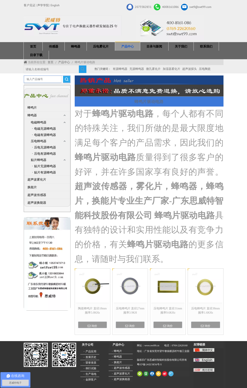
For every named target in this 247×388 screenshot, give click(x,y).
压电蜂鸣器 (38, 141)
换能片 (32, 187)
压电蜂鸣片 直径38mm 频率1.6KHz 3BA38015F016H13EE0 (205, 311)
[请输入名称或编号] (51, 69)
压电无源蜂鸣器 (45, 147)
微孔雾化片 (153, 69)
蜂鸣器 (75, 46)
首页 (33, 46)
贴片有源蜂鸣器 (45, 172)
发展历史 (91, 357)
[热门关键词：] (82, 69)
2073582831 (139, 7)
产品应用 (91, 351)
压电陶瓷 (205, 69)
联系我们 (206, 46)
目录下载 (36, 55)
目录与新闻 (154, 46)
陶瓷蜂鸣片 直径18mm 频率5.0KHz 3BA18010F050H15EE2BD (92, 311)
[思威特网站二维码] (64, 355)
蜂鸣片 (32, 107)
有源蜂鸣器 (120, 69)
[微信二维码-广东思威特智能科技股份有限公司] (36, 355)
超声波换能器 (36, 202)
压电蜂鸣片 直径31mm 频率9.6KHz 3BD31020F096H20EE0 (167, 311)
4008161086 (166, 7)
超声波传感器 (36, 195)
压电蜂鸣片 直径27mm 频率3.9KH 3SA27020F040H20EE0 (130, 311)
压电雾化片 (101, 46)
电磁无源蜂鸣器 (45, 128)
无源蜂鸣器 (136, 69)
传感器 (53, 46)
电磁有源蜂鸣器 (45, 135)
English (55, 5)
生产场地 (91, 373)
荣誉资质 (91, 362)
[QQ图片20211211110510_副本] (47, 263)
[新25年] (73, 25)
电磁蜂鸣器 (38, 122)
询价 (92, 326)
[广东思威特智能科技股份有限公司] (170, 27)
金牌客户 (91, 379)
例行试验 (91, 368)
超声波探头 (189, 69)
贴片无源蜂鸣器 (45, 166)
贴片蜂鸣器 (38, 160)
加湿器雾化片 (171, 69)
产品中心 (127, 46)
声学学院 (43, 5)
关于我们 (181, 46)
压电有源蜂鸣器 (45, 153)
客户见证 (29, 5)
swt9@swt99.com (196, 7)
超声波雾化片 (36, 179)
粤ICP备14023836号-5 (149, 364)
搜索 (66, 79)
